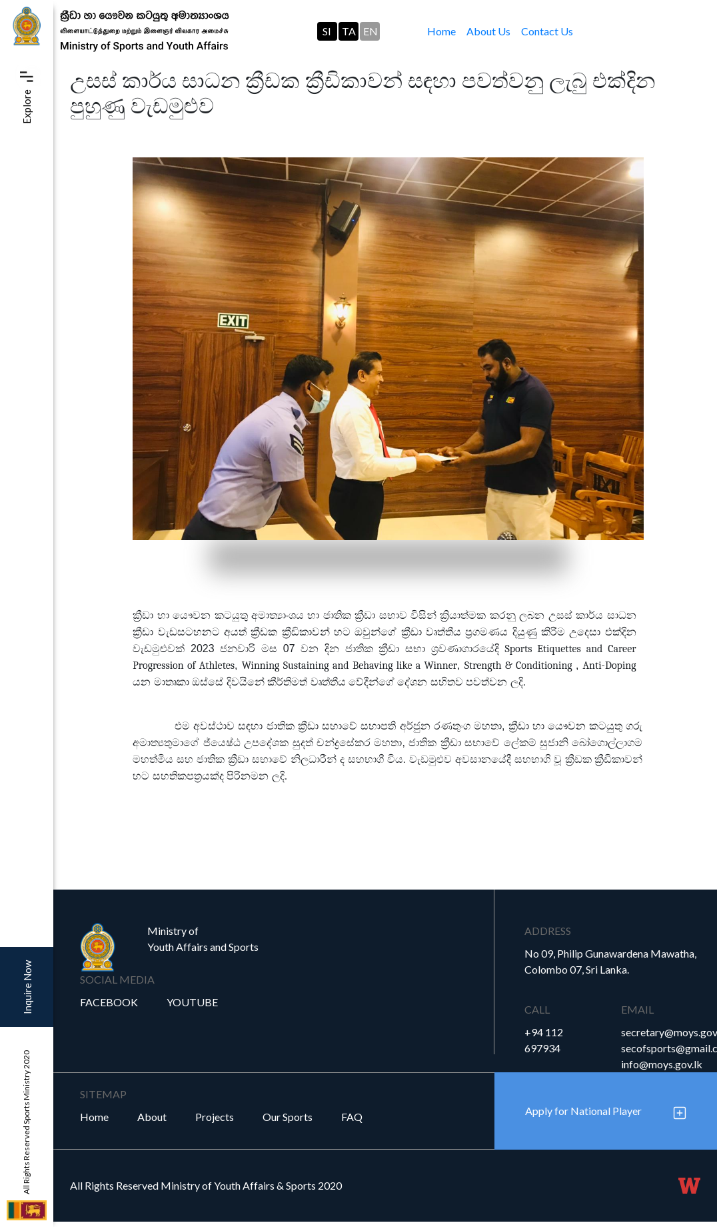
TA (349, 31)
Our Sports (288, 1116)
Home (444, 30)
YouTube (192, 1002)
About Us (488, 31)
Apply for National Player (583, 1110)
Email (637, 1009)
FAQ (351, 1116)
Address (547, 930)
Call (537, 1009)
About (152, 1116)
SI (327, 31)
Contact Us (547, 31)
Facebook (109, 1002)
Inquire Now (27, 987)
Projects (214, 1116)
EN (370, 31)
